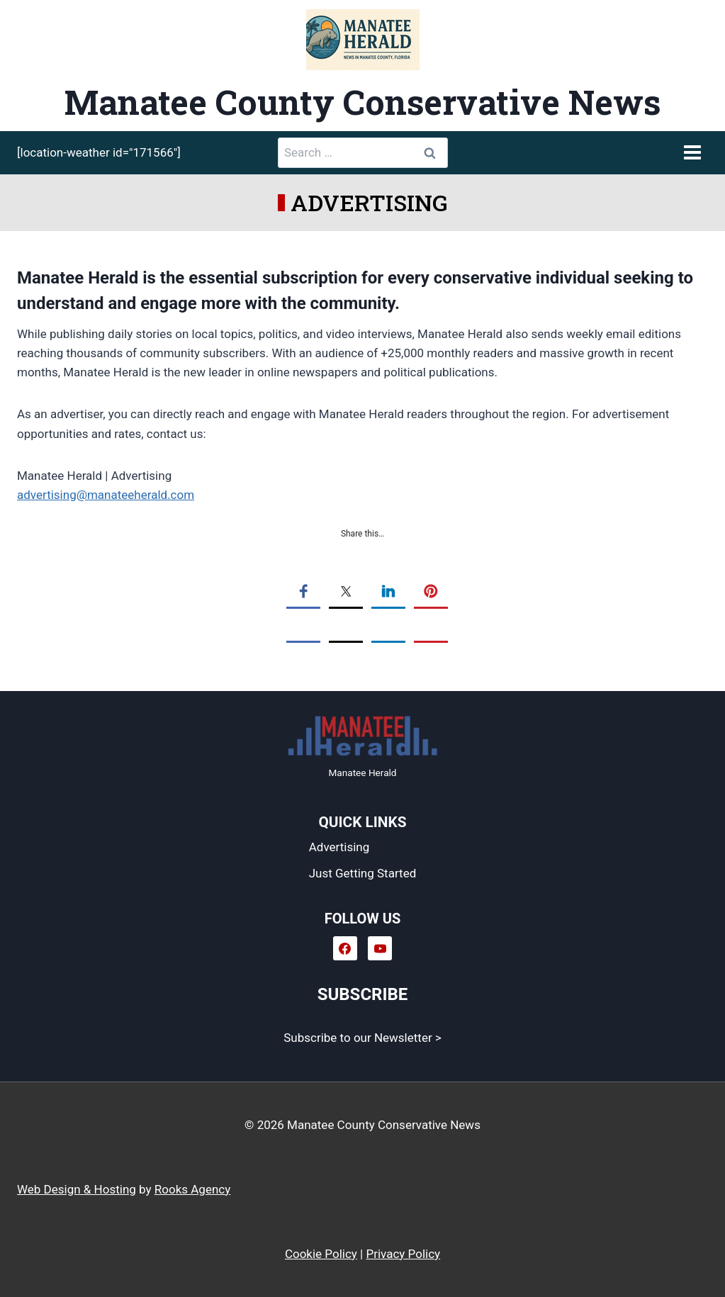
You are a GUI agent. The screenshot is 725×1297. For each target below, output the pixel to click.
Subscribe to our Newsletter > (362, 1038)
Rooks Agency (192, 1189)
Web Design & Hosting (76, 1189)
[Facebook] (345, 948)
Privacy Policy (403, 1254)
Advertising (339, 847)
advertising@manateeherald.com (105, 495)
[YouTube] (380, 948)
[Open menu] (692, 153)
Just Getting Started (363, 873)
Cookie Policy (321, 1254)
